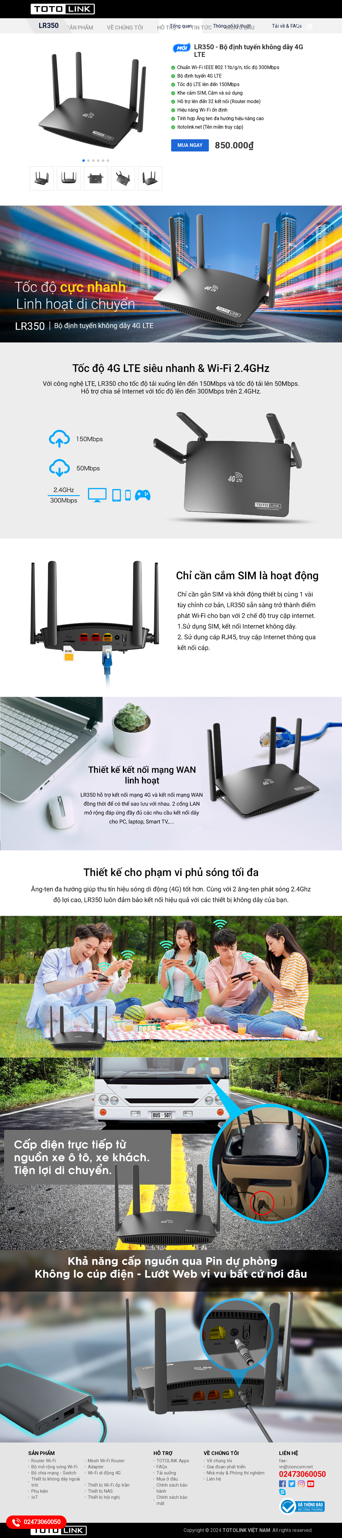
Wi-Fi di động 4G (104, 1473)
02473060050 (302, 1474)
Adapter (96, 1467)
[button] (83, 160)
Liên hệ (214, 1479)
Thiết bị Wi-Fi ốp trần (109, 1485)
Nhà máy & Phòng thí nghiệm (235, 1473)
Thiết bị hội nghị (104, 1497)
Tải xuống (166, 1473)
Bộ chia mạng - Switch (53, 1473)
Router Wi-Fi (43, 1460)
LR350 (48, 26)
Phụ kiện (39, 1491)
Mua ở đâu (167, 1479)
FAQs (162, 1467)
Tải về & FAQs (287, 26)
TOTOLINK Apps (173, 1460)
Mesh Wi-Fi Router (106, 1460)
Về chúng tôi (219, 1460)
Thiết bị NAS (100, 1491)
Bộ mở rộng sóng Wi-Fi (54, 1467)
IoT (34, 1497)
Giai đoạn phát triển (226, 1467)
